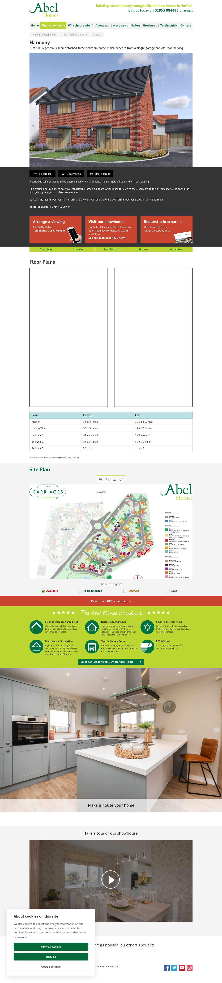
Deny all (70, 956)
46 (143, 553)
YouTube (182, 968)
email (188, 10)
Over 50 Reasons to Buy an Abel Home (107, 662)
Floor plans (46, 249)
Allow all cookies (31, 956)
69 (124, 541)
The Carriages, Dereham (74, 34)
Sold (174, 590)
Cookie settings (51, 966)
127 (92, 567)
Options (143, 249)
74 (122, 554)
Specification (111, 249)
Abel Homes (43, 10)
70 (124, 545)
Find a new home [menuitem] (53, 25)
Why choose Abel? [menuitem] (80, 25)
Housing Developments (44, 34)
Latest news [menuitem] (119, 25)
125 (82, 565)
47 (139, 554)
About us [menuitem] (102, 25)
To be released (92, 590)
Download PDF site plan (109, 601)
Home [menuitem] (35, 25)
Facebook (167, 968)
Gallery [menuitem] (135, 25)
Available (52, 590)
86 (113, 559)
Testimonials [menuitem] (169, 25)
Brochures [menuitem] (150, 25)
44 (150, 543)
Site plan (78, 249)
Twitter (174, 968)
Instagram (190, 968)
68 (125, 540)
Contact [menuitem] (185, 25)
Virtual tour (176, 249)
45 (147, 550)
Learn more (21, 947)
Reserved (133, 590)
